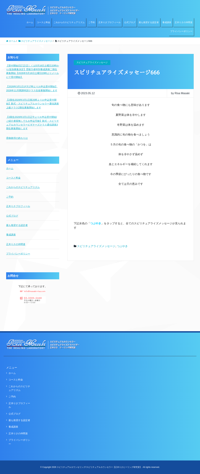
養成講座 (166, 22)
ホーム (30, 22)
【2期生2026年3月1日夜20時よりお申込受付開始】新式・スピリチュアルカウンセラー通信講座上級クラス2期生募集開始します (32, 103)
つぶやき (122, 246)
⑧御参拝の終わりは (17, 138)
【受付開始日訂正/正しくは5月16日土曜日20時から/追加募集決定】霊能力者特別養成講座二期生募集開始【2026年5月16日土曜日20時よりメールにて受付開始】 (32, 71)
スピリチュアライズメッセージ (96, 246)
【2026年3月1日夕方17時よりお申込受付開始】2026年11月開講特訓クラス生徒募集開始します (31, 88)
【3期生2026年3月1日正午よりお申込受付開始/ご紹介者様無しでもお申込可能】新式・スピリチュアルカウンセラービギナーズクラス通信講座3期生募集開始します (32, 123)
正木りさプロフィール (109, 22)
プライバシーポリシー (181, 31)
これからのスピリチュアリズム (69, 22)
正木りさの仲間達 (183, 22)
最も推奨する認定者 (149, 22)
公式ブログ (129, 22)
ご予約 (91, 22)
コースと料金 (43, 22)
